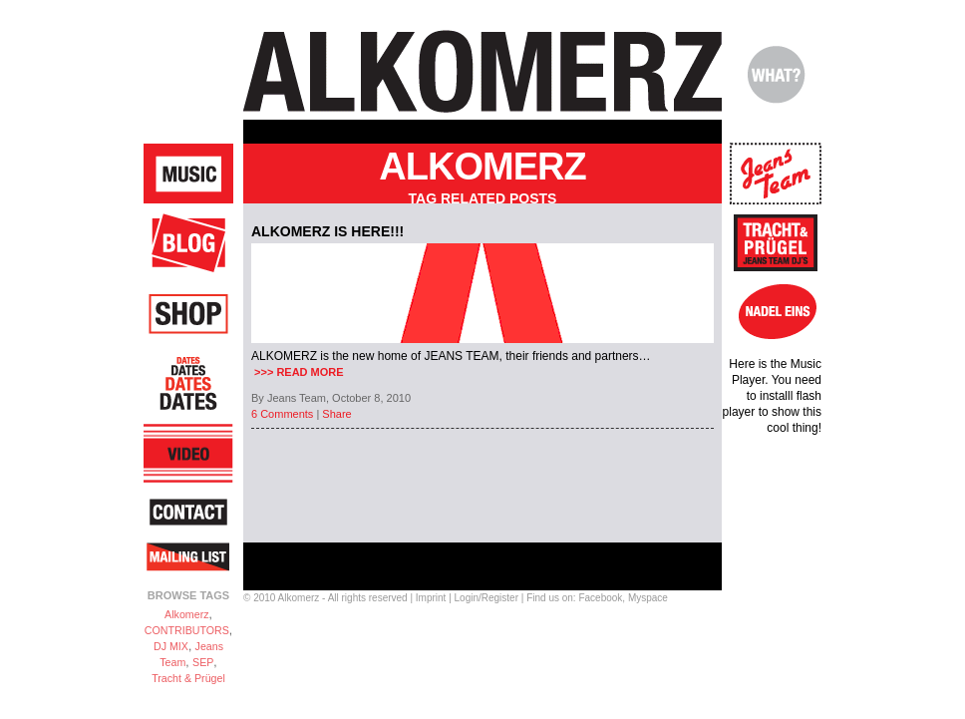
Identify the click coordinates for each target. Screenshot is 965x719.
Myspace (648, 597)
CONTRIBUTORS (187, 630)
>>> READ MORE (297, 372)
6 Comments (282, 414)
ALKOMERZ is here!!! (327, 231)
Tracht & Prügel (188, 678)
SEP (202, 662)
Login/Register (486, 597)
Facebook (600, 597)
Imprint (431, 597)
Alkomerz (186, 614)
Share (336, 414)
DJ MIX (171, 646)
